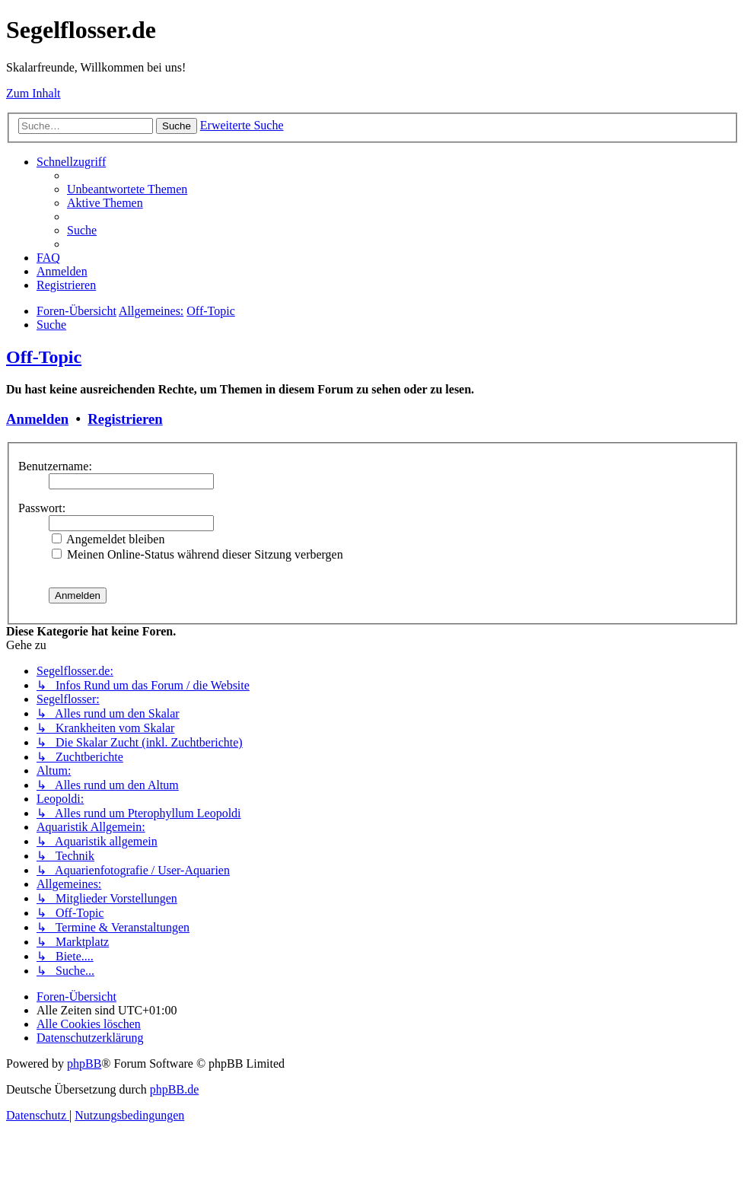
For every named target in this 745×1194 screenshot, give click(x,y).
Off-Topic (43, 357)
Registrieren (125, 419)
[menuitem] (127, 189)
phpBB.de (174, 1089)
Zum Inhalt (33, 93)
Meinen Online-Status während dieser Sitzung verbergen (197, 554)
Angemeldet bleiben (108, 539)
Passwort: (41, 507)
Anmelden (37, 419)
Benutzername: (55, 466)
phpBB (84, 1063)
